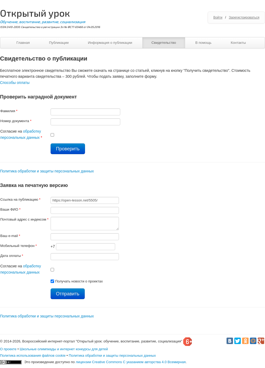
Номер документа (15, 121)
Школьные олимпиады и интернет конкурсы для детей (64, 349)
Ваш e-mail (10, 236)
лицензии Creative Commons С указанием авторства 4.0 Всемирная (131, 362)
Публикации (59, 43)
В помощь (203, 43)
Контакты (238, 43)
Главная (23, 43)
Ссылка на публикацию (20, 199)
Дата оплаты (11, 256)
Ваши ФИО (10, 209)
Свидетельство (163, 43)
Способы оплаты (15, 82)
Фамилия (8, 111)
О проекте (8, 349)
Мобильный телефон (18, 246)
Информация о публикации (110, 43)
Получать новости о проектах (79, 281)
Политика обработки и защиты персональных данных (47, 171)
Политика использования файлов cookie (33, 355)
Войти (217, 17)
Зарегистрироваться (244, 17)
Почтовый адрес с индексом (24, 219)
